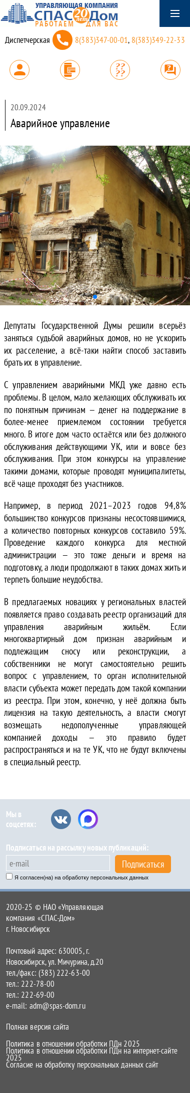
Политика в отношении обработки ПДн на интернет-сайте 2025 (92, 1054)
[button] (95, 297)
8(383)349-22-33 (158, 39)
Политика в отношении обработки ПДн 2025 (73, 1043)
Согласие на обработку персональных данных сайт (82, 1064)
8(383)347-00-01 (101, 39)
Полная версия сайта (37, 1026)
